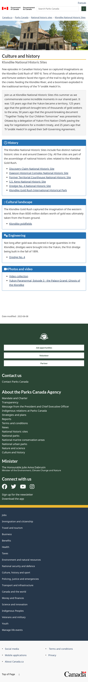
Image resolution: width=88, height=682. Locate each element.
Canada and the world (14, 591)
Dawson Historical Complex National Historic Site (38, 173)
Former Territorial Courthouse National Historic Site (40, 177)
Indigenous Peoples (13, 610)
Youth (5, 623)
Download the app (13, 498)
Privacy (52, 655)
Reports (6, 419)
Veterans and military (14, 617)
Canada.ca (7, 17)
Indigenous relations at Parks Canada (24, 410)
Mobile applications (16, 655)
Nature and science (13, 448)
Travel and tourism (12, 527)
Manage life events (12, 629)
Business (7, 534)
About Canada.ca (14, 661)
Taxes (5, 553)
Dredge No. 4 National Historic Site (30, 186)
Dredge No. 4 (17, 257)
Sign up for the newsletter (17, 494)
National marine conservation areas (23, 440)
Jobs (4, 515)
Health (5, 547)
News (5, 427)
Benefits (6, 540)
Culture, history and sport (16, 572)
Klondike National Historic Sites (70, 17)
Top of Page (11, 674)
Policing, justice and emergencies (20, 578)
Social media (12, 648)
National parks (10, 435)
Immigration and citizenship (17, 521)
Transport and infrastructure (17, 585)
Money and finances (13, 598)
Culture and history (13, 452)
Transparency (10, 402)
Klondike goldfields (20, 223)
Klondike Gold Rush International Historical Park (38, 190)
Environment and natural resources (21, 559)
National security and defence (18, 566)
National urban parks (14, 444)
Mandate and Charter (14, 398)
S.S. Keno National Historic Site (27, 181)
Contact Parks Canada (15, 381)
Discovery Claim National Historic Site (31, 168)
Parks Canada (21, 17)
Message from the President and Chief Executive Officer (35, 406)
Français (82, 2)
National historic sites (41, 17)
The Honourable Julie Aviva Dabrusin (31, 469)
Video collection (18, 276)
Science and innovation (14, 604)
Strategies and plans (14, 415)
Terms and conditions (15, 423)
